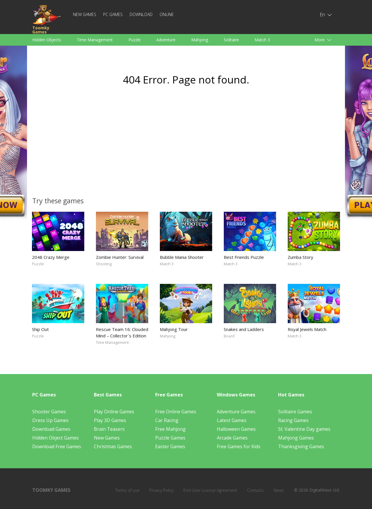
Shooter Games (49, 411)
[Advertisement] (131, 144)
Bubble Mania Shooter (182, 257)
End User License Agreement (210, 490)
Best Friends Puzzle (244, 257)
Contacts (255, 490)
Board (229, 336)
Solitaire (231, 39)
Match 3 (262, 39)
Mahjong (199, 39)
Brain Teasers (109, 429)
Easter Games (170, 446)
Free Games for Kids (238, 446)
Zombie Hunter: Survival (120, 257)
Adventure (166, 39)
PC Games (113, 14)
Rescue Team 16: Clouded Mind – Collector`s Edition (122, 332)
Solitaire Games (295, 411)
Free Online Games (175, 411)
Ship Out (40, 329)
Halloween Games (236, 429)
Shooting (104, 263)
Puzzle (134, 39)
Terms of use (127, 490)
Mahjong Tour (174, 329)
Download (141, 14)
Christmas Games (113, 446)
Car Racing (166, 420)
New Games (84, 14)
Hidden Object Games (55, 438)
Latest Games (231, 420)
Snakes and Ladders (244, 329)
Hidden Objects (46, 39)
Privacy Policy (161, 490)
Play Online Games (114, 411)
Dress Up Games (50, 420)
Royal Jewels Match (307, 329)
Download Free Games (56, 446)
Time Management (95, 39)
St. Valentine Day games (304, 429)
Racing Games (293, 420)
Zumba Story (300, 257)
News (279, 490)
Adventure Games (236, 411)
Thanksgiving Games (301, 446)
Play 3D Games (110, 420)
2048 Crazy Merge (50, 257)
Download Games (51, 429)
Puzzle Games (170, 438)
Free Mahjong (170, 429)
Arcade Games (232, 438)
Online (167, 14)
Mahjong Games (296, 438)
